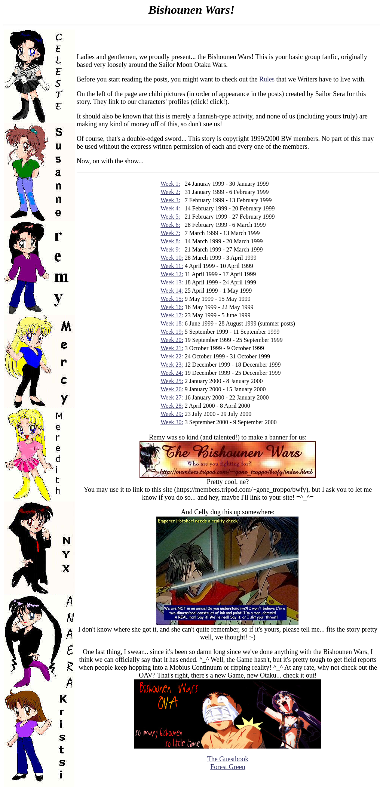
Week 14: (171, 290)
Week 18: (171, 323)
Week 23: (171, 364)
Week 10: (171, 257)
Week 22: (171, 356)
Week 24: (171, 373)
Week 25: (171, 381)
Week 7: (170, 233)
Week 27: (171, 397)
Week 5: (170, 216)
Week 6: (170, 225)
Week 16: (171, 307)
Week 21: (171, 348)
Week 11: (171, 266)
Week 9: (170, 249)
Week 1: (170, 184)
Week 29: (171, 414)
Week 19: (171, 331)
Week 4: (170, 208)
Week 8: (170, 241)
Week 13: (171, 282)
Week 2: (170, 192)
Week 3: (170, 200)
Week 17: (171, 315)
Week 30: (171, 422)
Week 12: (171, 274)
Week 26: (171, 389)
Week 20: (171, 340)
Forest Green (227, 767)
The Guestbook (227, 759)
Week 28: (171, 405)
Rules (267, 79)
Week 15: (171, 299)
